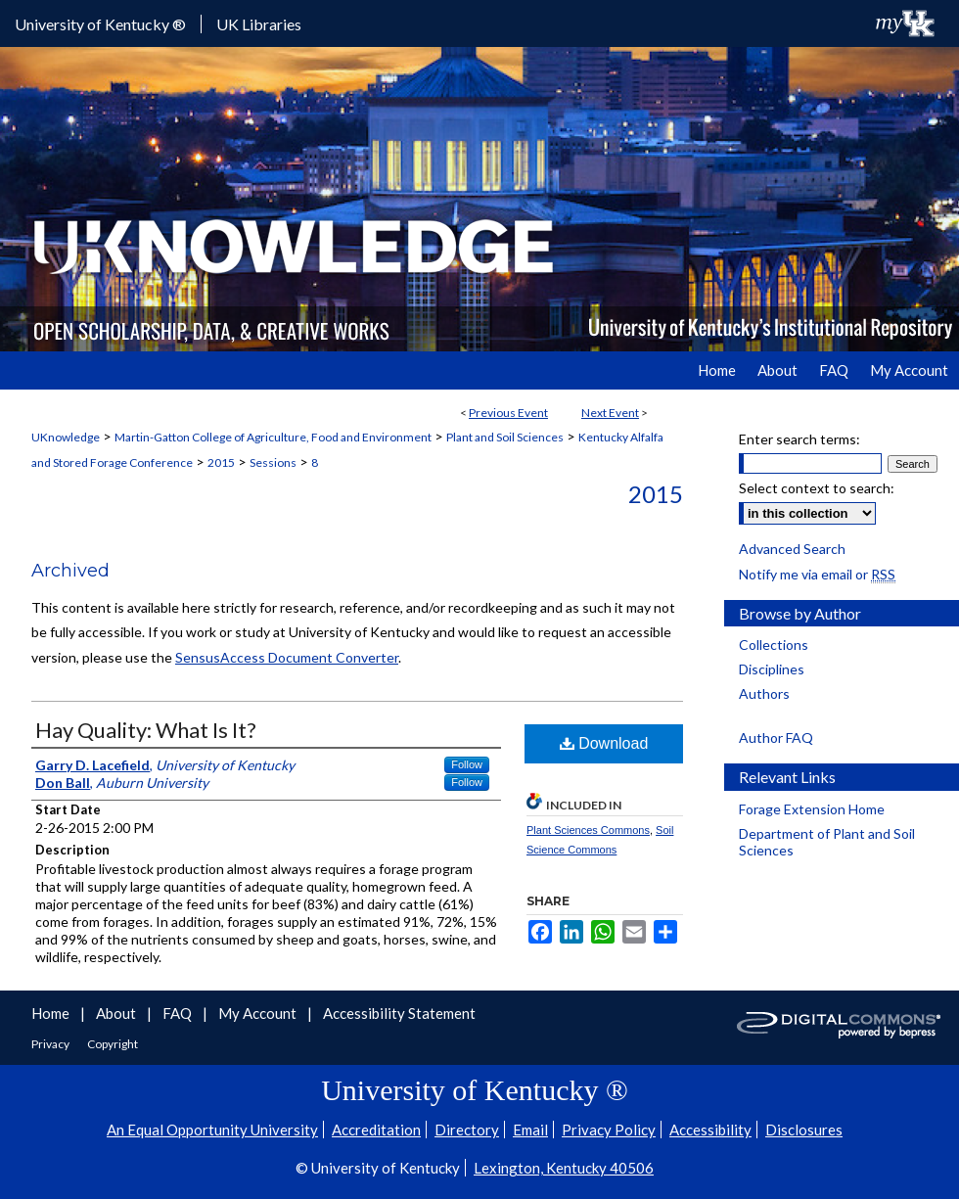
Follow (466, 764)
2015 (221, 462)
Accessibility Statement (399, 1013)
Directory (466, 1129)
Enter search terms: (799, 439)
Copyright (112, 1044)
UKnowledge (65, 437)
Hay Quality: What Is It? (145, 729)
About (117, 1013)
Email (530, 1129)
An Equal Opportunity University (212, 1129)
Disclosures (804, 1129)
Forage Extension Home (812, 809)
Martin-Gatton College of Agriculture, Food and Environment (273, 437)
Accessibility (710, 1129)
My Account (258, 1013)
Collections (773, 644)
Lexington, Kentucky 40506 (564, 1167)
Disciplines (771, 669)
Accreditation (376, 1129)
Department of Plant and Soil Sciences (827, 841)
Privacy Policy (609, 1129)
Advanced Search (792, 548)
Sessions (273, 462)
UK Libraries (258, 24)
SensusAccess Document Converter (286, 657)
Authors (764, 693)
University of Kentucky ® (100, 24)
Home (51, 1013)
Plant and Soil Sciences (505, 437)
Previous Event (508, 412)
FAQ (178, 1013)
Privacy (51, 1044)
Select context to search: (816, 488)
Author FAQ (776, 737)
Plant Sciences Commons (588, 830)
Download (604, 743)
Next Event (610, 412)
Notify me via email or (817, 574)
